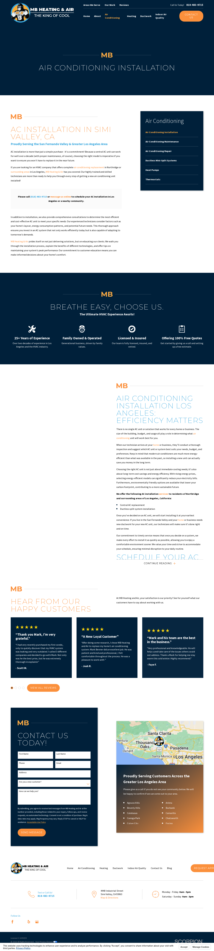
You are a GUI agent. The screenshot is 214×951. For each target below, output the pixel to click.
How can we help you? (33, 791)
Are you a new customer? (35, 782)
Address (27, 772)
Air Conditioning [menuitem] (112, 16)
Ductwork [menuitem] (145, 16)
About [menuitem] (97, 16)
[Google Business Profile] (37, 921)
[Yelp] (28, 921)
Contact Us (191, 16)
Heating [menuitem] (131, 16)
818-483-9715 (194, 5)
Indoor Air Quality (137, 868)
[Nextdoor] (45, 921)
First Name (28, 754)
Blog (169, 868)
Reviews (124, 4)
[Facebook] (12, 921)
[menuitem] (171, 134)
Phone (26, 763)
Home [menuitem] (86, 16)
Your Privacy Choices (46, 942)
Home (70, 868)
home (161, 444)
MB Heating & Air (54, 171)
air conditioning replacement (89, 167)
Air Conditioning (86, 868)
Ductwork (118, 868)
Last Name (65, 754)
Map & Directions (109, 897)
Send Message (36, 832)
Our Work (110, 4)
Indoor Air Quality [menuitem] (161, 16)
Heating (104, 868)
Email (63, 763)
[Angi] (20, 921)
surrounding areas (20, 171)
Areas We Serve (91, 4)
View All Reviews (43, 687)
